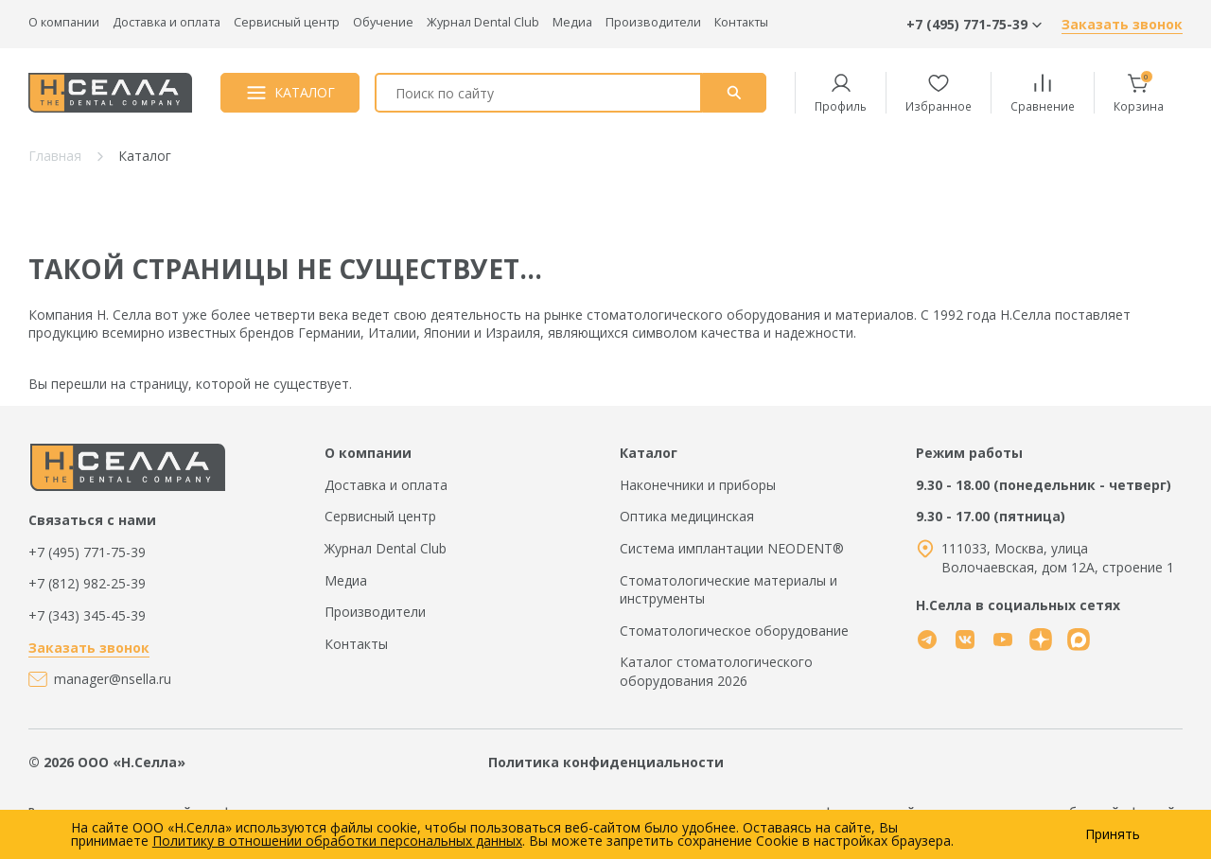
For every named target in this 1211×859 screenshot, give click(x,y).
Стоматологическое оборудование (734, 631)
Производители (653, 22)
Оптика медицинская (687, 516)
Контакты (741, 22)
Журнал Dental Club (483, 22)
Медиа (572, 22)
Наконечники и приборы (698, 485)
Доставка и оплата (166, 22)
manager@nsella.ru (112, 679)
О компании (63, 22)
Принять (1112, 834)
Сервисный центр (287, 22)
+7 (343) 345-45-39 (87, 615)
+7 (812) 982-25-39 (87, 583)
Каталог (648, 453)
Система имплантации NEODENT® (732, 548)
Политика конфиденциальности (606, 762)
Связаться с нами (92, 520)
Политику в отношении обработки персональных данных (337, 841)
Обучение (383, 22)
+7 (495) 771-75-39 (87, 552)
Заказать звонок (1122, 24)
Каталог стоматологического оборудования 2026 (716, 671)
